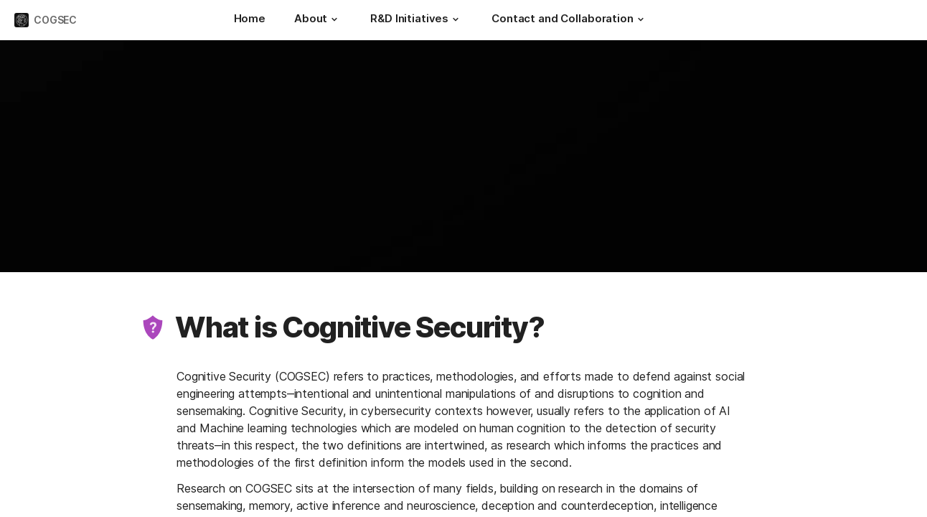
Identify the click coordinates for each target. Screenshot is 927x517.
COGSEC (55, 20)
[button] (334, 19)
